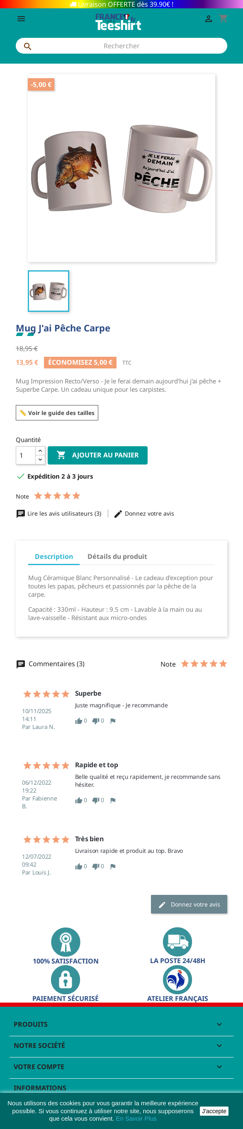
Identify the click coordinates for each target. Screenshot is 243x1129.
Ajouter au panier (97, 455)
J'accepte (214, 1111)
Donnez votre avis (143, 513)
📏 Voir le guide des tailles (57, 413)
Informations (40, 1087)
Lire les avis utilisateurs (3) (59, 513)
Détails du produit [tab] (117, 556)
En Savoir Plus (136, 1118)
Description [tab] (54, 556)
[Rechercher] (121, 46)
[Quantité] (26, 455)
